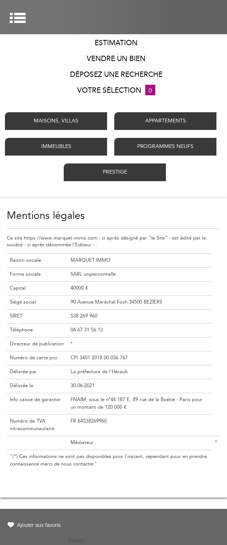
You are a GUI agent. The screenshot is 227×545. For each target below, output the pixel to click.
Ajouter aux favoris (39, 525)
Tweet (76, 540)
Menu (17, 17)
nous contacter (77, 464)
